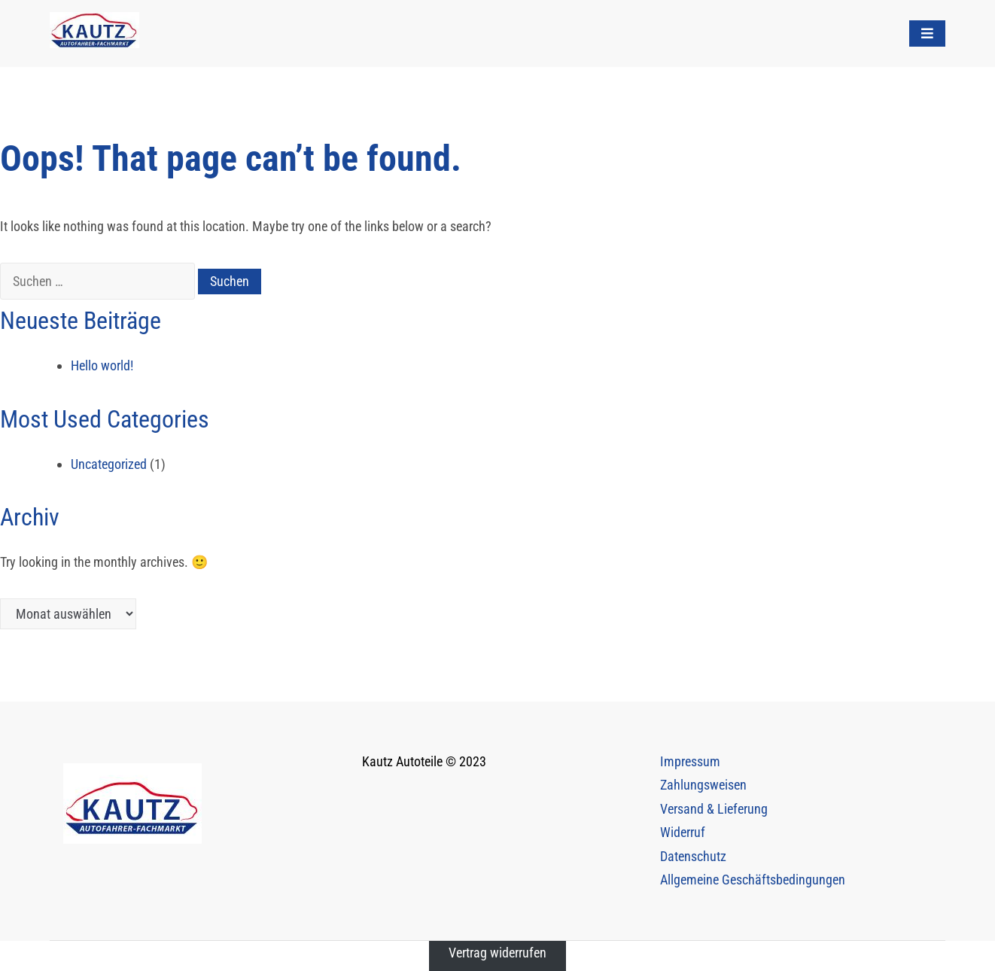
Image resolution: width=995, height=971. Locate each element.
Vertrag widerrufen (497, 952)
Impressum (690, 761)
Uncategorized (109, 464)
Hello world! (102, 365)
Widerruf (682, 832)
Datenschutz (693, 856)
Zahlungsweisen (703, 785)
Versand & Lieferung (714, 809)
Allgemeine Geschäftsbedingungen (752, 879)
